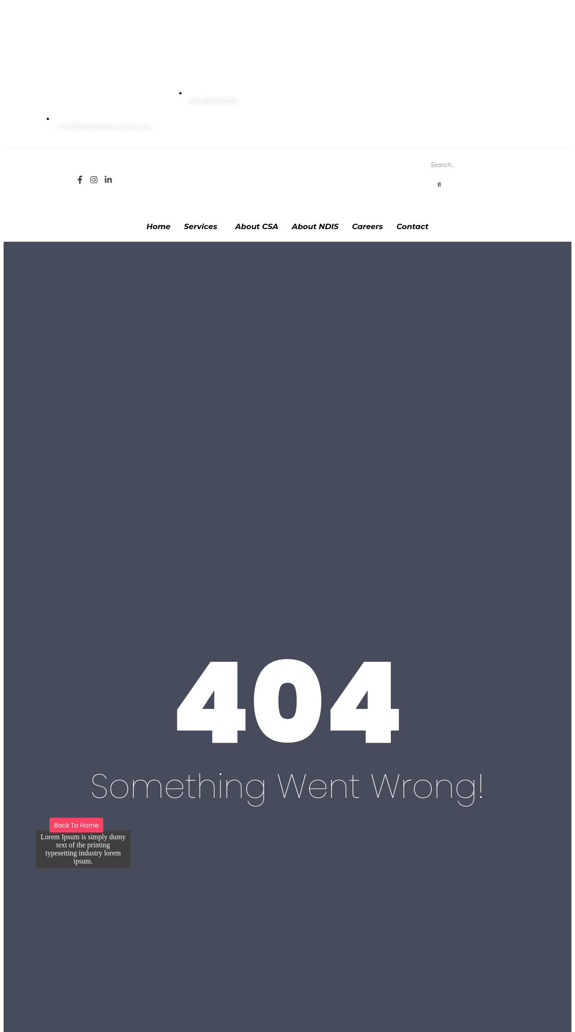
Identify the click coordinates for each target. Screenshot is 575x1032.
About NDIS (315, 226)
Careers (367, 226)
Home (158, 226)
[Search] (470, 165)
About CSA (257, 226)
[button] (203, 226)
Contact (412, 226)
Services (200, 226)
